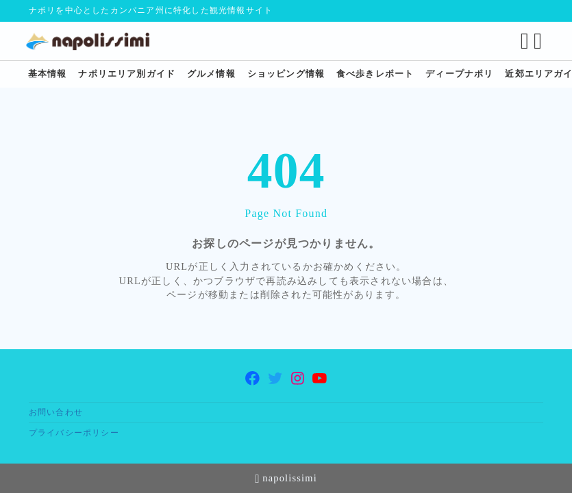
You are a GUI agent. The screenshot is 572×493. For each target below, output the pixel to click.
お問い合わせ (56, 412)
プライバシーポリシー (74, 433)
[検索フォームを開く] (521, 41)
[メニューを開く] (536, 41)
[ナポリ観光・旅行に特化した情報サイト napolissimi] (96, 41)
